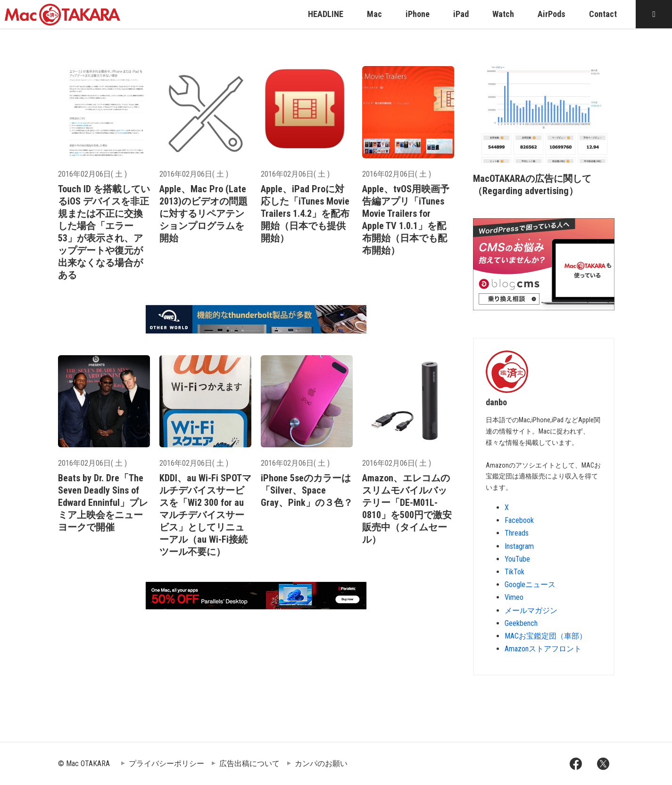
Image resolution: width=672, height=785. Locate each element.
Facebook (519, 520)
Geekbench (521, 623)
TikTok (514, 571)
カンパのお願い (321, 763)
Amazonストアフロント (543, 648)
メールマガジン (531, 610)
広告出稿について (249, 763)
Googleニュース (530, 584)
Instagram (519, 546)
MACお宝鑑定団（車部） (546, 635)
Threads (517, 533)
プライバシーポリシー (166, 763)
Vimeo (514, 597)
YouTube (517, 559)
